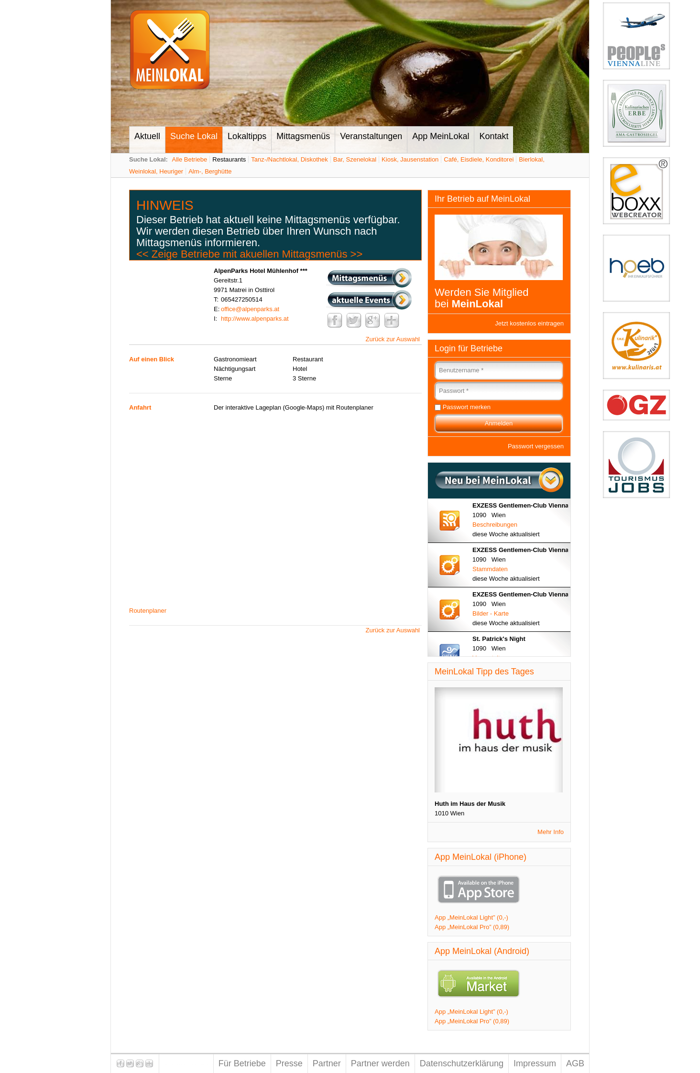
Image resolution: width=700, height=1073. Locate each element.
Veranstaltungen (371, 136)
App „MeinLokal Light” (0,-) (471, 917)
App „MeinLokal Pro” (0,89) (472, 927)
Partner (327, 1063)
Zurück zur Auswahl (393, 339)
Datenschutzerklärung (461, 1063)
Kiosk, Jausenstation (410, 159)
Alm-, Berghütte (209, 171)
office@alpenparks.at (250, 309)
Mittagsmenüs (303, 136)
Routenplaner (147, 610)
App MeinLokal (440, 136)
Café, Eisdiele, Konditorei (479, 159)
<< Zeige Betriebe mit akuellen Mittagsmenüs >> (249, 254)
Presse (289, 1063)
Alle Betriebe (190, 159)
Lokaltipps (247, 136)
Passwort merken (467, 407)
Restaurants (229, 159)
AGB (575, 1063)
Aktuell (147, 136)
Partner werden (380, 1063)
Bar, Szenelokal (354, 159)
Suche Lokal (194, 136)
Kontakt (493, 136)
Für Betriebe (242, 1063)
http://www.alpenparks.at (255, 318)
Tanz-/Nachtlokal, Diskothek (289, 159)
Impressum (535, 1063)
